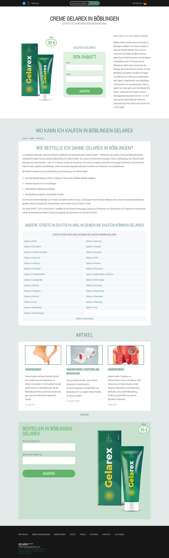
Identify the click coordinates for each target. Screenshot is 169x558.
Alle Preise (119, 534)
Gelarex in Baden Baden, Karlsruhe (99, 274)
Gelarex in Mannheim (94, 296)
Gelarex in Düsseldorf (32, 246)
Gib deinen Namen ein (31, 441)
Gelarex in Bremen (93, 263)
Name (68, 63)
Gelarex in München (94, 241)
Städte (72, 534)
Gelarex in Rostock (31, 296)
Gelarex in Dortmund (94, 268)
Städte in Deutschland (84, 318)
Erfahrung (23, 534)
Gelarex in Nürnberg (94, 285)
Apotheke (94, 534)
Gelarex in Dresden (93, 246)
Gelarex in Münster (31, 285)
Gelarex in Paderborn (32, 290)
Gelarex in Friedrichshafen (34, 274)
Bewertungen (59, 534)
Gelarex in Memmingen (95, 279)
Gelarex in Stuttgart (94, 252)
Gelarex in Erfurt (30, 301)
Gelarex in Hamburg (32, 263)
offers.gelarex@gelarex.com (29, 547)
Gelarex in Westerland (32, 307)
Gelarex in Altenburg (94, 301)
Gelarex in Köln (92, 257)
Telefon (68, 74)
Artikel (83, 534)
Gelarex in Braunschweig (34, 313)
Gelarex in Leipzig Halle (33, 279)
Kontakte (106, 534)
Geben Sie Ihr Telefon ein (32, 455)
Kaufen (84, 91)
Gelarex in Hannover (32, 257)
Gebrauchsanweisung (41, 534)
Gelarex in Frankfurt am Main (35, 252)
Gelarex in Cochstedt (32, 268)
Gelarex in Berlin (30, 241)
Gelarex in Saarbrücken (95, 290)
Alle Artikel (84, 414)
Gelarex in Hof (91, 307)
